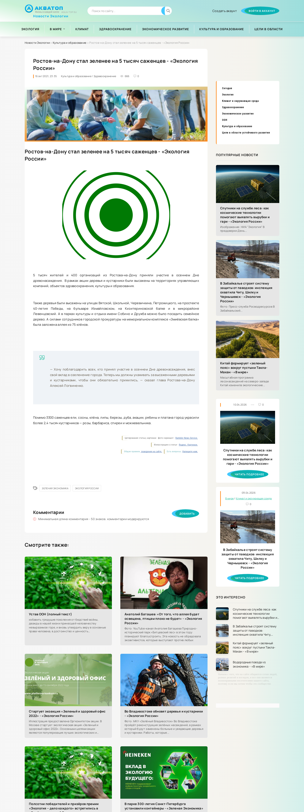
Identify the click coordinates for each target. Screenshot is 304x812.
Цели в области (268, 29)
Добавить (187, 513)
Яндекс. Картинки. (188, 444)
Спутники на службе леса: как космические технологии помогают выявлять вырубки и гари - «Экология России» (245, 215)
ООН (224, 120)
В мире (56, 29)
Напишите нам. (190, 451)
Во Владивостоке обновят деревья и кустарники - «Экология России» (164, 713)
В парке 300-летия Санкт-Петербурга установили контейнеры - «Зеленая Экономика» (164, 806)
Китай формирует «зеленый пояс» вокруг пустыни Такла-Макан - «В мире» (243, 367)
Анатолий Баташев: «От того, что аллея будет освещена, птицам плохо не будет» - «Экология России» (163, 618)
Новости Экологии (50, 14)
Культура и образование (221, 29)
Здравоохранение (115, 29)
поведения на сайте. (151, 451)
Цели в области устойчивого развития (246, 132)
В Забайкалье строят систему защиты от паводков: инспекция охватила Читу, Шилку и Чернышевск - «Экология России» (246, 292)
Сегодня (227, 88)
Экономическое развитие (165, 29)
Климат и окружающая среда (240, 100)
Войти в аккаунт (262, 11)
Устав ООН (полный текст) (50, 614)
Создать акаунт (224, 11)
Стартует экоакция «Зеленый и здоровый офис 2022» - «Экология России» (67, 713)
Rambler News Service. (186, 438)
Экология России (87, 488)
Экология (30, 29)
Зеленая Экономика (55, 488)
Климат (82, 29)
